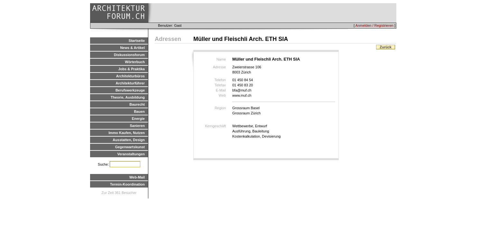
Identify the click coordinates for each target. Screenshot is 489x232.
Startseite (137, 41)
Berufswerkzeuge (130, 90)
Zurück (386, 47)
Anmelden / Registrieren (374, 25)
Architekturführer (130, 83)
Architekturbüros (130, 76)
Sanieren (137, 126)
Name (221, 59)
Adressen (168, 39)
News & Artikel (132, 48)
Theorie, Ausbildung (128, 97)
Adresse (219, 67)
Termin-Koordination (127, 184)
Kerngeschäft (215, 126)
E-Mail (221, 90)
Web (222, 95)
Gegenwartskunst (130, 147)
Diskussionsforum (129, 55)
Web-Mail (137, 177)
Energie (138, 119)
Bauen (139, 111)
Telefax (220, 85)
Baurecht (137, 104)
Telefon (220, 80)
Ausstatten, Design (129, 140)
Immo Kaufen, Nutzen (127, 133)
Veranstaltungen (131, 154)
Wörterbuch (135, 62)
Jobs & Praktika (131, 69)
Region (220, 108)
